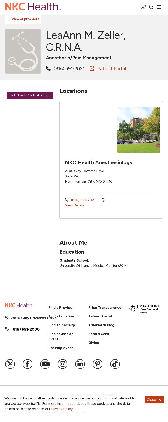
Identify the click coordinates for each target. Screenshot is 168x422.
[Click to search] (151, 7)
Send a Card (98, 334)
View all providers (25, 19)
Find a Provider (61, 307)
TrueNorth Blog (101, 325)
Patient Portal (108, 68)
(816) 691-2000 (25, 329)
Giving (93, 342)
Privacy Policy (62, 409)
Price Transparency (104, 307)
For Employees (61, 348)
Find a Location (61, 316)
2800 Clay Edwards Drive (25, 318)
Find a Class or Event (61, 336)
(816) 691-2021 (65, 68)
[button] (160, 7)
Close (154, 400)
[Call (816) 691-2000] (143, 7)
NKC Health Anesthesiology (99, 162)
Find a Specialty (62, 325)
